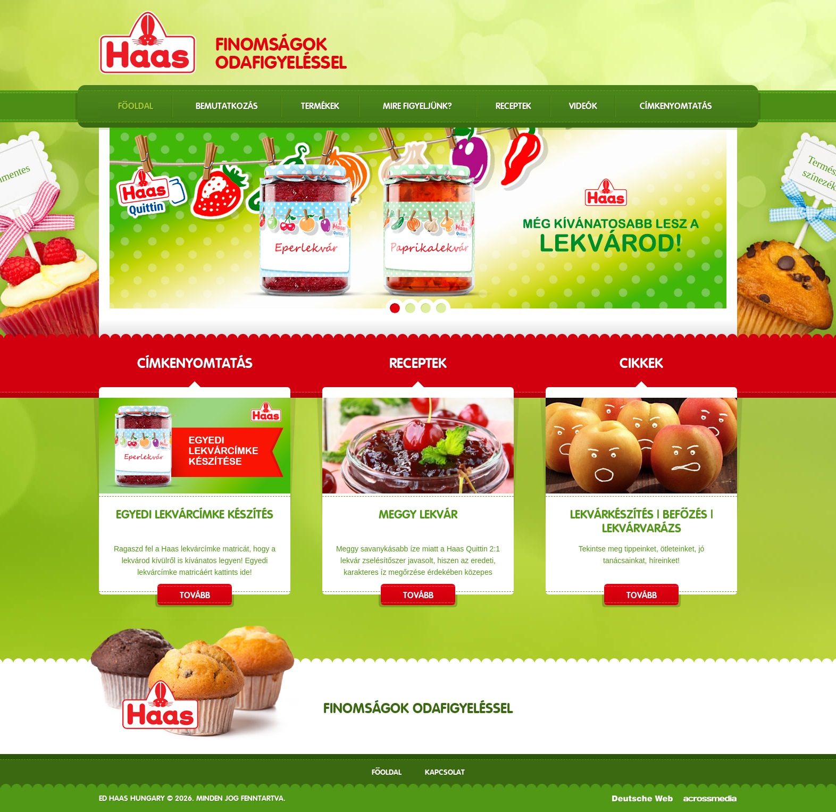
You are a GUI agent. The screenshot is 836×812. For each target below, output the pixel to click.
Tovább (195, 595)
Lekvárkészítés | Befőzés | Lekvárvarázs (641, 521)
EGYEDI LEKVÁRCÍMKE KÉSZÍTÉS (194, 514)
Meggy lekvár (418, 514)
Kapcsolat (445, 772)
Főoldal (387, 772)
